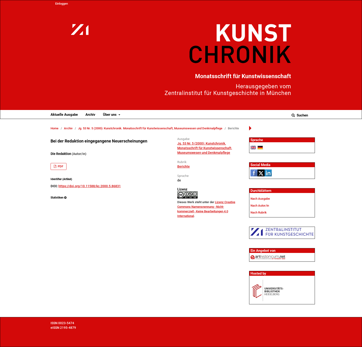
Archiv (90, 115)
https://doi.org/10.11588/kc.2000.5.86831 (89, 186)
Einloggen (61, 3)
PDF (60, 166)
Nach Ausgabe (260, 198)
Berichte (183, 166)
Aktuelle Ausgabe (64, 115)
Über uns (110, 115)
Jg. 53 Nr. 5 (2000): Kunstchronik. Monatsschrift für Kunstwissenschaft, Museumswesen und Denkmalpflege (150, 128)
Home (54, 128)
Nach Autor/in (259, 205)
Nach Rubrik (258, 212)
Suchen (302, 115)
